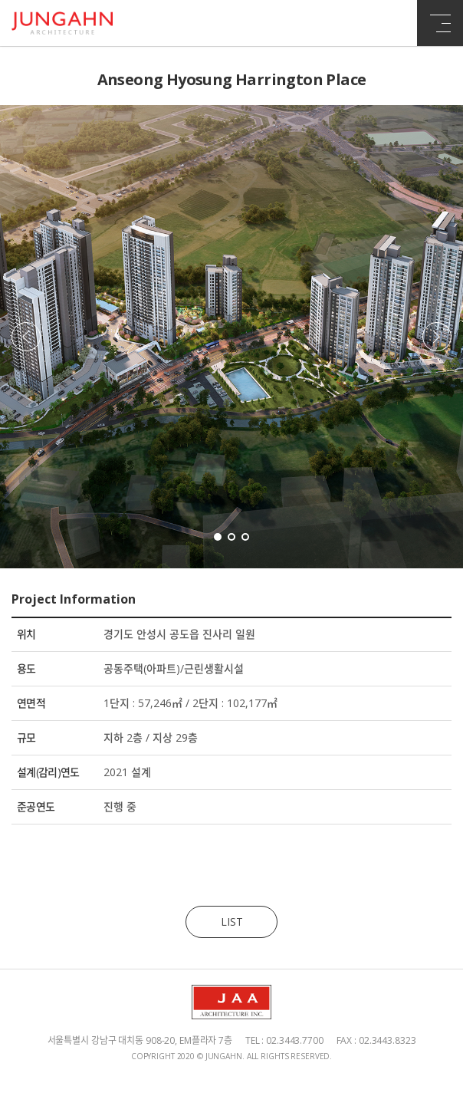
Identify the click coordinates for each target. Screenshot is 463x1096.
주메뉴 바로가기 (0, 0)
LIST (232, 921)
